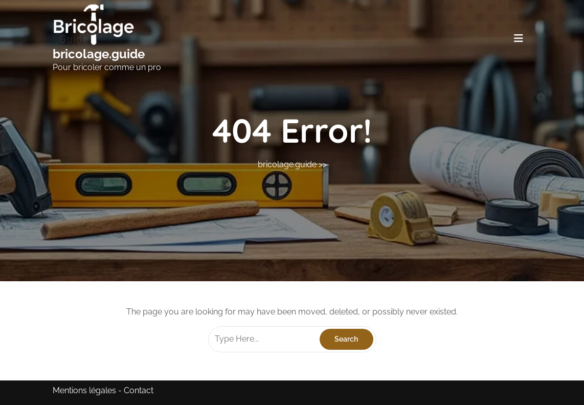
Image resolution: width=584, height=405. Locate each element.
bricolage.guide (99, 54)
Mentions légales (84, 390)
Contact (138, 390)
